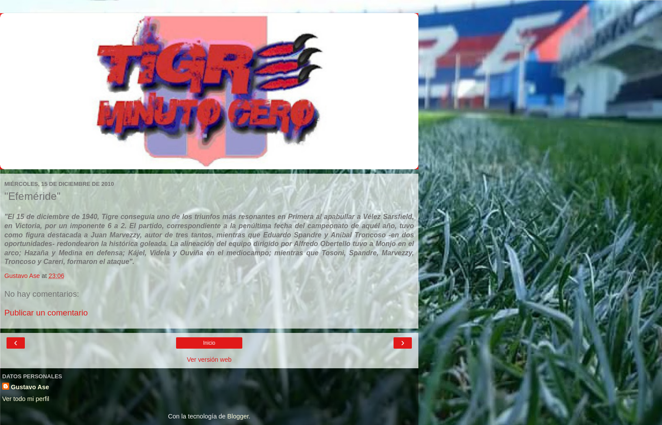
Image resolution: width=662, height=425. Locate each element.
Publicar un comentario (46, 312)
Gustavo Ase (30, 387)
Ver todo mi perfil (25, 398)
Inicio (209, 343)
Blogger (238, 416)
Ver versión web (209, 359)
